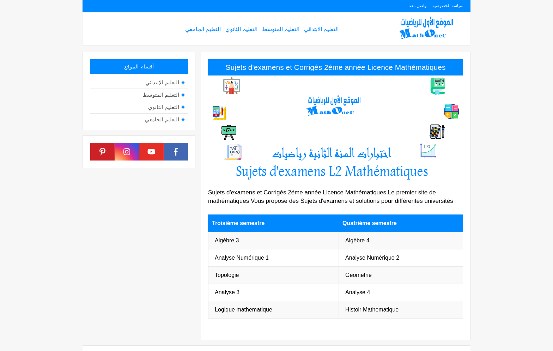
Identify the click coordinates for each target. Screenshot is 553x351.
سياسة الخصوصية (447, 5)
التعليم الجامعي (203, 29)
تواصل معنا (417, 5)
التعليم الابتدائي (321, 29)
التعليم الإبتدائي (162, 82)
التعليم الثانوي (241, 29)
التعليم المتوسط (280, 29)
